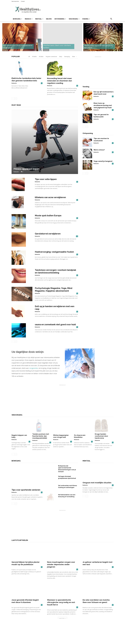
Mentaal (39, 19)
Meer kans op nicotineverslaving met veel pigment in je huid (103, 105)
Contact (23, 1)
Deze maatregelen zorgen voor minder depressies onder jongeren (61, 560)
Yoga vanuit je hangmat (103, 161)
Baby (60, 56)
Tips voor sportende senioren (26, 479)
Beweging (17, 19)
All (29, 56)
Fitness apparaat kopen (26, 168)
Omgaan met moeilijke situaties (97, 471)
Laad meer (62, 614)
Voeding (86, 19)
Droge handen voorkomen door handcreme (101, 432)
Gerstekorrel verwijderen (48, 233)
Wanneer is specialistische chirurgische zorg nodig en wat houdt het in (61, 598)
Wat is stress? (99, 150)
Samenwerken (15, 1)
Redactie (5, 50)
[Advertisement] (79, 9)
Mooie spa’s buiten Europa (48, 215)
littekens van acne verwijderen (50, 197)
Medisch (28, 19)
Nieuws (49, 19)
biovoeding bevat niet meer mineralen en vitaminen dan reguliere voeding (59, 80)
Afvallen (34, 56)
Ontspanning (60, 19)
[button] (111, 19)
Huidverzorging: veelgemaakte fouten (54, 252)
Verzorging (74, 19)
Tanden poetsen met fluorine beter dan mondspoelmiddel (40, 432)
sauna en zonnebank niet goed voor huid (55, 324)
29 (77, 236)
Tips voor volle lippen (46, 179)
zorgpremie (33, 368)
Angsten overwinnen (51, 56)
